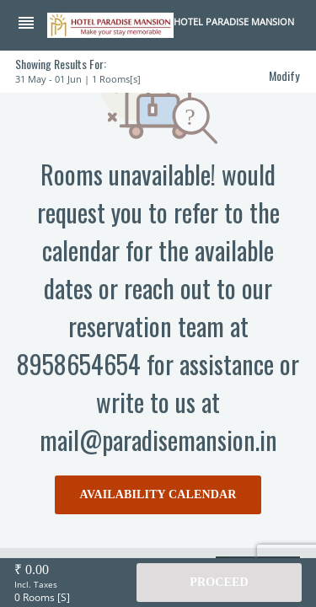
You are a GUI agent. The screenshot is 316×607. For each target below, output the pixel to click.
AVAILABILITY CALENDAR (158, 494)
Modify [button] (284, 75)
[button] (32, 24)
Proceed (219, 582)
